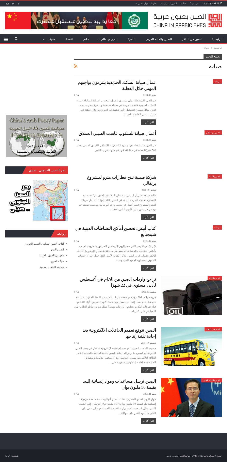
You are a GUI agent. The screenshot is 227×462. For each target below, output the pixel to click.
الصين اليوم (57, 249)
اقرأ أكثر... (148, 122)
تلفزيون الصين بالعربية (51, 255)
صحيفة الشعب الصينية (52, 267)
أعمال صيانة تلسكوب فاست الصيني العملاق (117, 133)
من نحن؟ (194, 3)
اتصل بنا (183, 3)
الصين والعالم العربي (159, 39)
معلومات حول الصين (147, 3)
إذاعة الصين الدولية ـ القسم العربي (45, 243)
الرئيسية (217, 39)
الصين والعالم (109, 39)
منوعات (50, 39)
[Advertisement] (36, 79)
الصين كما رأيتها (170, 3)
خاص (85, 39)
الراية (7, 455)
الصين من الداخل (192, 39)
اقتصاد (69, 39)
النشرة (132, 39)
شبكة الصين (57, 261)
